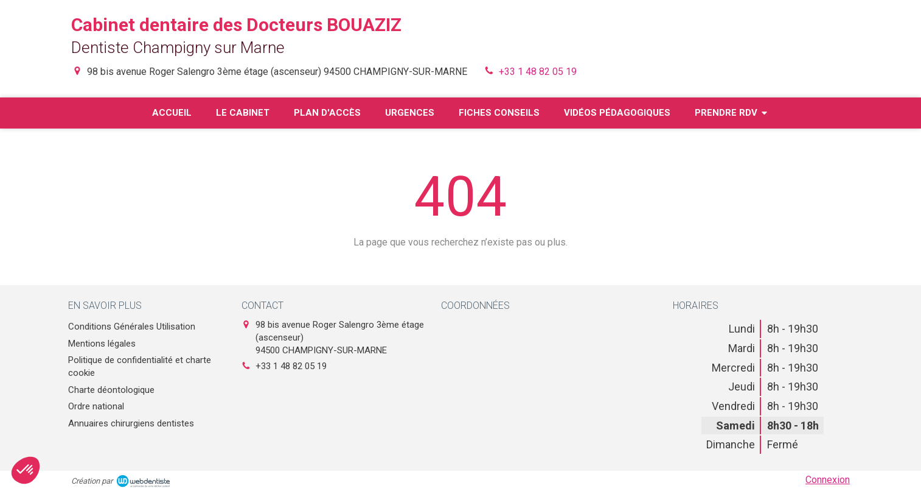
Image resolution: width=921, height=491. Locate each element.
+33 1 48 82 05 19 (538, 71)
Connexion (827, 480)
